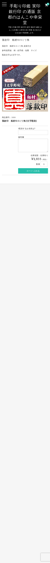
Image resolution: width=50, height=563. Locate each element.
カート (39, 547)
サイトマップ (26, 547)
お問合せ (12, 547)
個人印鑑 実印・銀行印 (34, 539)
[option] (25, 88)
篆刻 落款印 (24, 543)
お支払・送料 (39, 543)
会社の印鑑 (9, 543)
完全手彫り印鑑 (12, 539)
